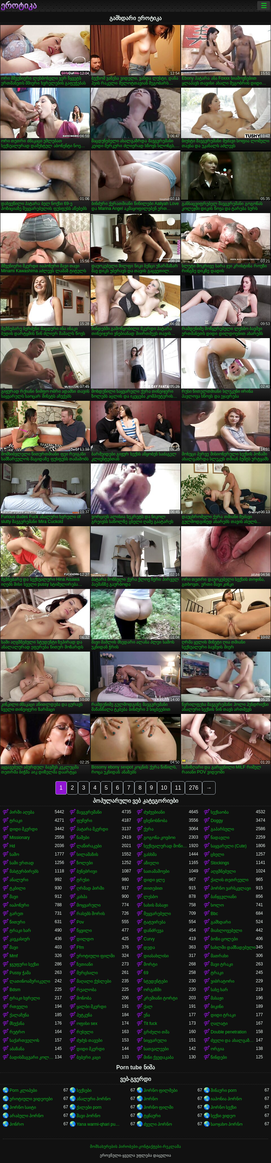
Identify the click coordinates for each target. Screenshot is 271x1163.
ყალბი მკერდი (91, 1006)
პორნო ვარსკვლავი (231, 888)
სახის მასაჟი (156, 905)
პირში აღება (22, 812)
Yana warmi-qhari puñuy (99, 1124)
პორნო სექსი (223, 1107)
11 (178, 788)
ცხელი (217, 854)
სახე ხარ (219, 989)
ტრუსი (83, 879)
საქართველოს (24, 1040)
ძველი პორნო (158, 1124)
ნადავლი (220, 837)
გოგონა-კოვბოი (159, 837)
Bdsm (15, 989)
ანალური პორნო (93, 1098)
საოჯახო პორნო (226, 1124)
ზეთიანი (85, 964)
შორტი (150, 964)
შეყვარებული (157, 913)
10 (164, 788)
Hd (12, 846)
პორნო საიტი (23, 1107)
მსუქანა (17, 1023)
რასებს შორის (91, 913)
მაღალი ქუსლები (94, 981)
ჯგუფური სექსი (24, 964)
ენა (147, 1015)
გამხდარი (221, 922)
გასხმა (150, 854)
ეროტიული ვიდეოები (31, 1098)
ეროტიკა (19, 5)
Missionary (20, 837)
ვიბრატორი (222, 981)
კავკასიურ (20, 939)
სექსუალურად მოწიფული (166, 846)
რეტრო (17, 1032)
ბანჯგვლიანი (223, 896)
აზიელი (151, 862)
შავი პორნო (88, 1115)
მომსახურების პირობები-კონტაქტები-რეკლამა (135, 1146)
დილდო (85, 939)
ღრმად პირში (90, 888)
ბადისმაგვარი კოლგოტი (32, 1057)
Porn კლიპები (23, 1090)
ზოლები (85, 862)
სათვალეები (156, 1048)
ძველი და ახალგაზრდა (233, 1040)
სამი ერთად (22, 862)
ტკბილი (17, 888)
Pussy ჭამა (20, 972)
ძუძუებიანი (154, 812)
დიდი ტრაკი (223, 1015)
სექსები (84, 1090)
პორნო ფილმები (160, 1090)
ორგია (217, 1048)
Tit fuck (150, 1023)
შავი (14, 896)
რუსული (85, 1032)
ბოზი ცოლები (224, 939)
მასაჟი (217, 998)
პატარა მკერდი (92, 829)
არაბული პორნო (26, 1115)
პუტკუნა (84, 1015)
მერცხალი (87, 972)
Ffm (80, 947)
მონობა (84, 998)
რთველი (19, 1006)
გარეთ (16, 913)
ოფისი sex (87, 1023)
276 (193, 788)
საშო (14, 854)
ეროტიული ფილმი (96, 955)
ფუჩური (84, 820)
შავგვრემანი (89, 812)
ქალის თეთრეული (229, 879)
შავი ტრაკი (222, 964)
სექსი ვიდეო (223, 1115)
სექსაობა (220, 812)
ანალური (19, 879)
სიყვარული (155, 1040)
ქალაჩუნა (19, 1015)
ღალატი (219, 1023)
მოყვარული (89, 905)
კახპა (82, 896)
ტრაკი (16, 820)
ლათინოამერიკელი (30, 981)
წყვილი (84, 930)
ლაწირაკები (89, 846)
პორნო (151, 1098)
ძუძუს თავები (89, 1040)
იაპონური (19, 905)
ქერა (148, 829)
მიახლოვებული (226, 930)
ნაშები (83, 837)
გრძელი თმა (156, 1032)
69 (146, 972)
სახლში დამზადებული (233, 947)
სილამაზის (87, 854)
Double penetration (228, 1032)
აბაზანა (17, 1048)
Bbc (214, 913)
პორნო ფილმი (158, 1107)
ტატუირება (154, 922)
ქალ (148, 1006)
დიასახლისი (156, 955)
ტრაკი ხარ (20, 930)
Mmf (14, 955)
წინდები (219, 1057)
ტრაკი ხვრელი (25, 998)
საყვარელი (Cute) (229, 846)
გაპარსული (222, 829)
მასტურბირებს (24, 871)
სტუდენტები (156, 981)
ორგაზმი (152, 989)
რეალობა (86, 989)
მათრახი (219, 955)
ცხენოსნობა (155, 820)
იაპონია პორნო (226, 1098)
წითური (17, 922)
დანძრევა (153, 930)
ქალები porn (89, 1107)
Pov (80, 922)
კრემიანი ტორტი (160, 998)
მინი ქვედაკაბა (159, 1057)
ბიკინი (217, 1006)
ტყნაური (152, 1115)
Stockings (220, 862)
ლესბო (151, 896)
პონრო (17, 1124)
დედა (149, 947)
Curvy (149, 939)
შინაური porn (223, 1090)
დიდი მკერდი (23, 829)
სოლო (217, 905)
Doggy (217, 820)
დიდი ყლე (154, 879)
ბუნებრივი (87, 871)
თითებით (153, 888)
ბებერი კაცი (89, 1057)
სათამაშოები (156, 871)
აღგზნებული (223, 871)
